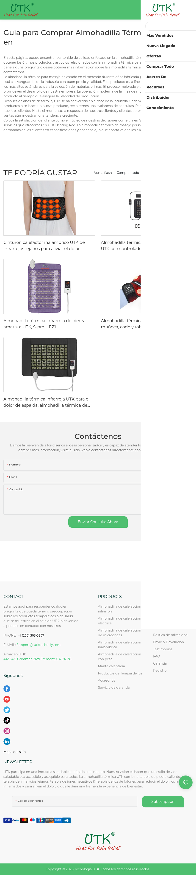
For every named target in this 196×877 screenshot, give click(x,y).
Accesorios (106, 680)
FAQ (156, 656)
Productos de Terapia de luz (120, 673)
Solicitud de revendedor (172, 628)
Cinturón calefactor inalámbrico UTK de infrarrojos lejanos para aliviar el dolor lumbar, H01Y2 (44, 246)
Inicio (157, 606)
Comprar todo (128, 173)
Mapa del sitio (14, 752)
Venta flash (103, 173)
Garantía (160, 663)
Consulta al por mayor (170, 621)
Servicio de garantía (115, 687)
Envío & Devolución (168, 642)
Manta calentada (111, 666)
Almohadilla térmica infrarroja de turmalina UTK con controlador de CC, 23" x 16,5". (145, 245)
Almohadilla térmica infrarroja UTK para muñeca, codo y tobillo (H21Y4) (141, 324)
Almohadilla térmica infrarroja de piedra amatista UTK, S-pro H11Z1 (44, 324)
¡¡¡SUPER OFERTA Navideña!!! (167, 173)
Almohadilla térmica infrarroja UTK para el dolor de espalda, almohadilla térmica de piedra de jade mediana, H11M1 (46, 403)
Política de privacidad (170, 635)
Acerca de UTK (165, 614)
